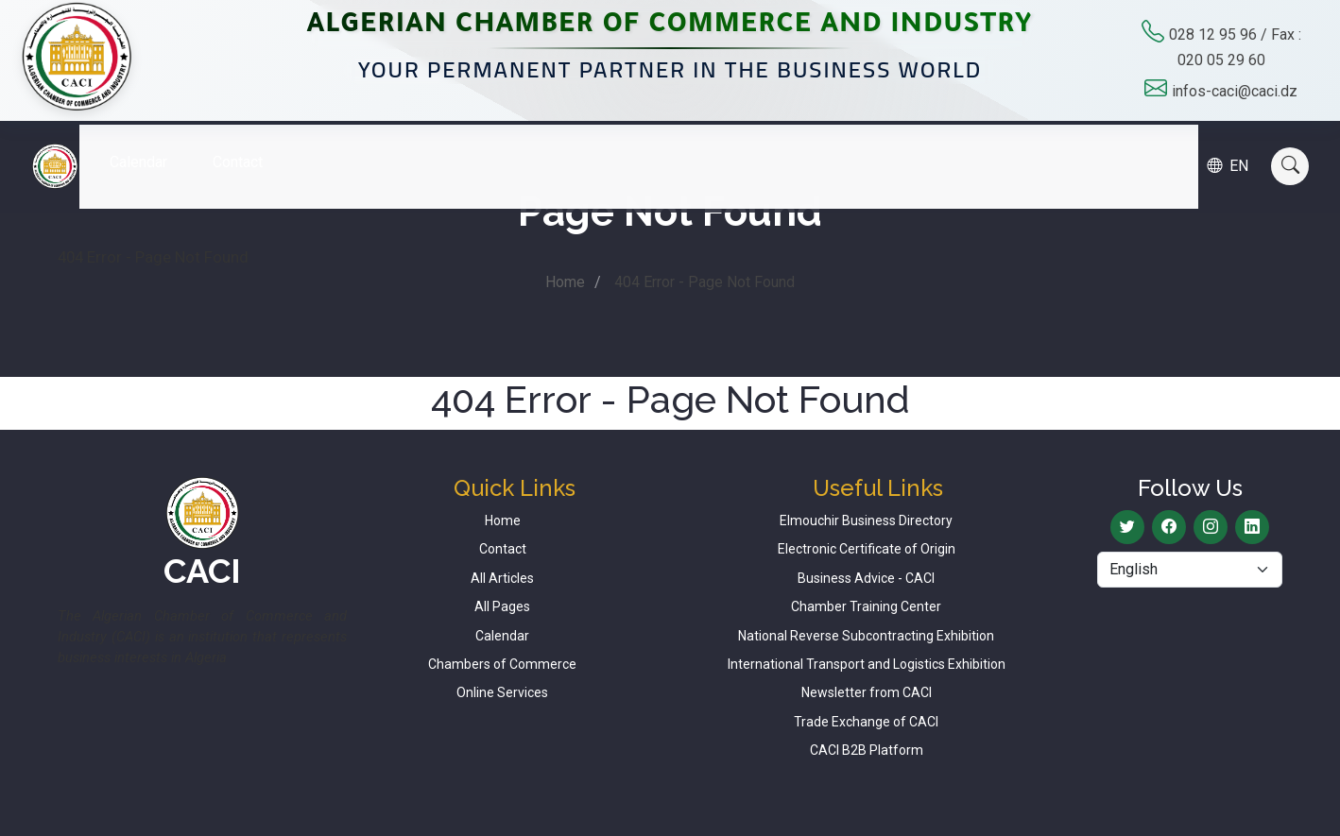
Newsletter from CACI (866, 692)
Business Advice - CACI (866, 578)
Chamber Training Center (866, 606)
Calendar (152, 148)
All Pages (502, 606)
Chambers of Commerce (502, 664)
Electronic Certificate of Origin (866, 548)
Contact (252, 148)
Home (565, 282)
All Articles (502, 578)
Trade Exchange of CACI (866, 721)
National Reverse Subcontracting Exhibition (866, 635)
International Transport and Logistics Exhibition (866, 664)
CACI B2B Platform (866, 750)
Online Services (502, 692)
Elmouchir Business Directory (866, 520)
